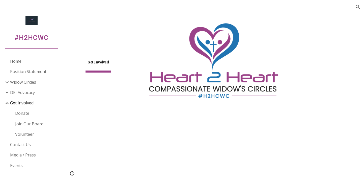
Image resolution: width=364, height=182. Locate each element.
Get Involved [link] (22, 103)
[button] (358, 7)
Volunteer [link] (24, 134)
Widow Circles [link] (23, 82)
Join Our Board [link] (29, 124)
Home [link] (15, 61)
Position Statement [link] (28, 71)
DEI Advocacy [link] (22, 92)
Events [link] (16, 165)
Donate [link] (22, 113)
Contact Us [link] (20, 144)
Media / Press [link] (23, 155)
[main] (98, 61)
